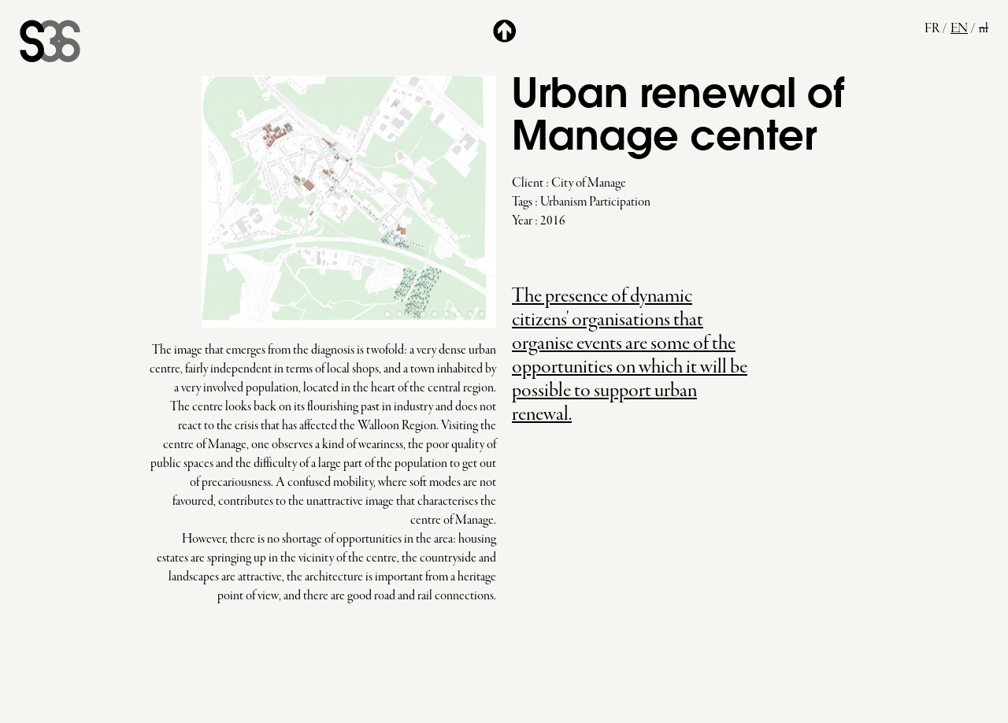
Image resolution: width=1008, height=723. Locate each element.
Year (522, 221)
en (959, 29)
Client (527, 183)
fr (932, 29)
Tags (522, 202)
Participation (619, 202)
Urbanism (563, 202)
